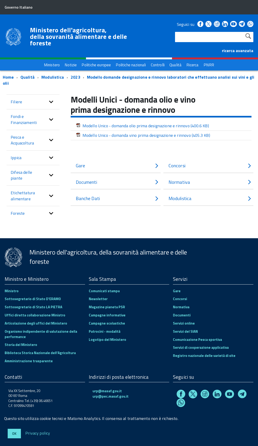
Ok (14, 433)
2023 (75, 77)
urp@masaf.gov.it (107, 391)
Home (8, 77)
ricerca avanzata (237, 50)
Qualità (27, 77)
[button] (51, 102)
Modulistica (52, 77)
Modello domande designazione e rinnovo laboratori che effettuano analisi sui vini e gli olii (128, 80)
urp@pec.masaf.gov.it (111, 396)
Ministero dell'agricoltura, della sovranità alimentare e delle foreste (78, 36)
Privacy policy (37, 433)
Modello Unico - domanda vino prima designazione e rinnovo (143, 135)
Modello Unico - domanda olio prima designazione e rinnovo (142, 126)
